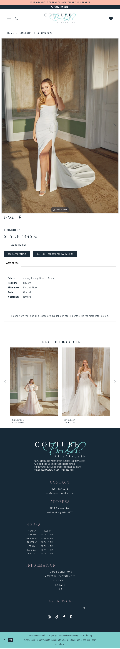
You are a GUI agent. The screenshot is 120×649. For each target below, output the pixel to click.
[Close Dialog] (4, 641)
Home (10, 32)
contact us (78, 316)
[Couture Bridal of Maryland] (60, 18)
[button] (9, 18)
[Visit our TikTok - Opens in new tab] (56, 618)
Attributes (12, 263)
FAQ (60, 589)
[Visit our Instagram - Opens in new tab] (49, 618)
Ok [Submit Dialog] (11, 640)
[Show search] (17, 18)
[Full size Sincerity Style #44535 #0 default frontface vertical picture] (60, 125)
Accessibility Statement (60, 576)
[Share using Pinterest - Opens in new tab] (20, 217)
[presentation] (34, 382)
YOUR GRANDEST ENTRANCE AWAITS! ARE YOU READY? (60, 2)
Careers (60, 585)
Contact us (60, 581)
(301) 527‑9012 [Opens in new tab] (60, 489)
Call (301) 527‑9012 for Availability (57, 254)
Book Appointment (18, 254)
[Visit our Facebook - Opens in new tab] (64, 618)
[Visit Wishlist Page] (111, 18)
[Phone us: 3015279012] (60, 7)
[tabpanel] (60, 125)
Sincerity (26, 32)
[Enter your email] (60, 608)
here (62, 645)
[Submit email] (85, 608)
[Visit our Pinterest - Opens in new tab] (71, 618)
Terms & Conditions (60, 572)
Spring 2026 (45, 32)
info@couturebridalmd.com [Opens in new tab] (60, 493)
